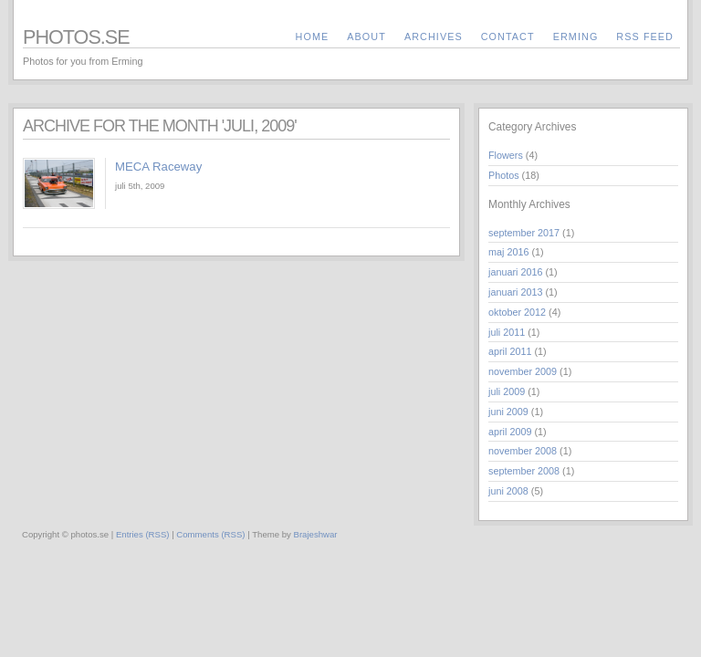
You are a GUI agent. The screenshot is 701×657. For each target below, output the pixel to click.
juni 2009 (508, 411)
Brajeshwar (316, 534)
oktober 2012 (517, 312)
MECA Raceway (158, 166)
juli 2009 (506, 391)
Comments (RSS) (210, 534)
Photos (503, 175)
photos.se (76, 37)
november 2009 (522, 371)
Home (313, 36)
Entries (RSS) (143, 534)
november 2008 (522, 450)
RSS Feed (645, 36)
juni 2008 (508, 490)
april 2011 (509, 351)
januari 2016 (515, 271)
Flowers (505, 155)
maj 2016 (508, 251)
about (366, 36)
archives (433, 36)
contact (508, 36)
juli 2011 (506, 332)
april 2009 (509, 431)
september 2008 (524, 470)
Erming (576, 36)
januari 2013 (515, 292)
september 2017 (524, 232)
